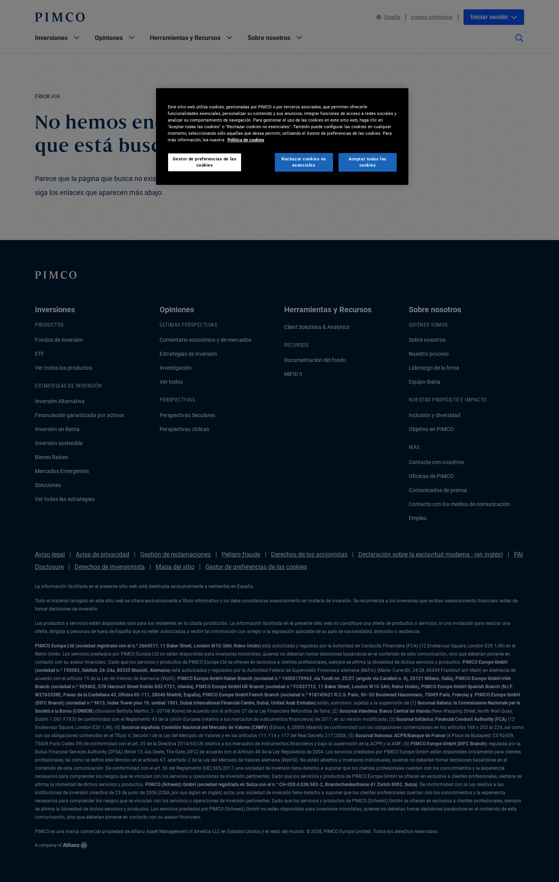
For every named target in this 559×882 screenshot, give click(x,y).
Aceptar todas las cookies (368, 162)
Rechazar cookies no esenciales (303, 162)
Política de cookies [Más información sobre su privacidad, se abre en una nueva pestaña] (245, 140)
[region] (282, 136)
